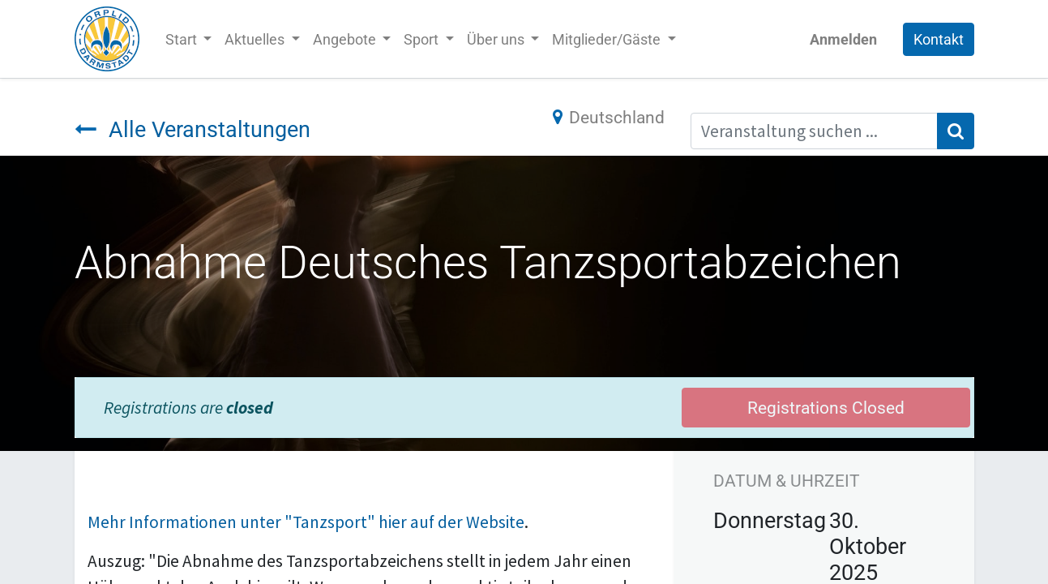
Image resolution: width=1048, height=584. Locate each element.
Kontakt (938, 39)
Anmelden (843, 39)
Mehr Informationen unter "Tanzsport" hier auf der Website (306, 522)
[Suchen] (955, 131)
